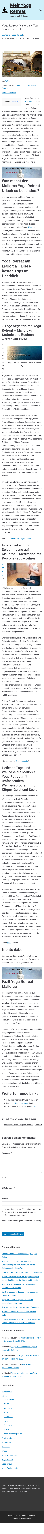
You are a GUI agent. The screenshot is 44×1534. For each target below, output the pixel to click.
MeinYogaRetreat (28, 1515)
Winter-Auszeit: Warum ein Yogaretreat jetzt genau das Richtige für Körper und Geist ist (20, 1278)
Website (5, 1199)
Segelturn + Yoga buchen (20, 538)
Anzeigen (15, 102)
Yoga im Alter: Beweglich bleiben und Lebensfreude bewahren (17, 1301)
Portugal (7, 1421)
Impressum (16, 1518)
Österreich (8, 1417)
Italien (6, 1412)
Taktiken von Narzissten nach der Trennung (20, 1307)
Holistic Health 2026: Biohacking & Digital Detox (19, 1255)
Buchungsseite (22, 761)
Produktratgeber (9, 1438)
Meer (30, 227)
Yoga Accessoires (9, 1455)
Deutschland (9, 1399)
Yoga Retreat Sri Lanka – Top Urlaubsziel (20, 1119)
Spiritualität (7, 1442)
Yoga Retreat (21, 85)
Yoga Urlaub (7, 1464)
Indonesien (8, 1408)
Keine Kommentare (9, 93)
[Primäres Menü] (40, 10)
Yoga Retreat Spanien (13, 1434)
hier (9, 942)
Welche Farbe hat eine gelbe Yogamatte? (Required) (21, 1221)
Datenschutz (27, 1518)
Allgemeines (7, 1392)
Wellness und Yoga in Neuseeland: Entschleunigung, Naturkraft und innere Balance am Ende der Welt (18, 1264)
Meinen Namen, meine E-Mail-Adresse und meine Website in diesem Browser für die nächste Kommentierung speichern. (23, 1212)
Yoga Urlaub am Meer (19, 1103)
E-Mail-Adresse (8, 1188)
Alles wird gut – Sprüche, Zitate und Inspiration (22, 1272)
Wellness (6, 1447)
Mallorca (28, 101)
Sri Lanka (8, 1425)
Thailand (7, 1429)
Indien (6, 1404)
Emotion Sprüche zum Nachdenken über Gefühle (19, 1313)
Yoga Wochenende (10, 1468)
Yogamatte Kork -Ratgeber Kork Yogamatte (22, 1125)
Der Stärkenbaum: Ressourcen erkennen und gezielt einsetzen (21, 1294)
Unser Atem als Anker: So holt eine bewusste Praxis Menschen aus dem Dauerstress (21, 1321)
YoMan (7, 81)
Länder (5, 1396)
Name (5, 1177)
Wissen (5, 1451)
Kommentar (7, 1153)
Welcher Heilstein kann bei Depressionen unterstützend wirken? (19, 1286)
